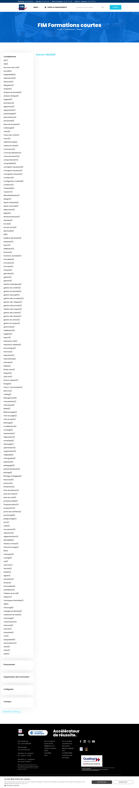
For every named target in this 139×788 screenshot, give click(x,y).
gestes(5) (8, 277)
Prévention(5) (9, 487)
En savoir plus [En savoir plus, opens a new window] (23, 783)
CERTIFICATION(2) (10, 142)
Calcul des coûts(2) (11, 135)
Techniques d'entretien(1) (13, 600)
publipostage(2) (10, 519)
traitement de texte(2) (12, 615)
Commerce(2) (9, 149)
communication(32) (12, 156)
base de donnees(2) (12, 124)
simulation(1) (9, 579)
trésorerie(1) (8, 625)
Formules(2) (8, 266)
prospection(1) (9, 508)
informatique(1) (10, 348)
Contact (115, 7)
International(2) (10, 359)
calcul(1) (7, 131)
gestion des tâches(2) (12, 316)
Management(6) (10, 398)
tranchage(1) (9, 618)
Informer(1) (8, 352)
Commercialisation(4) (12, 153)
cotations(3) (9, 185)
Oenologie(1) (9, 444)
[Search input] (88, 7)
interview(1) (8, 362)
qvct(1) (6, 522)
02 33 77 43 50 (26, 756)
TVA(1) (6, 636)
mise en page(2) (10, 416)
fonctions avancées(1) (12, 256)
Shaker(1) (7, 572)
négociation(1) (9, 437)
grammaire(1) (9, 327)
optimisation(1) (10, 448)
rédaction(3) (9, 533)
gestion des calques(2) (13, 302)
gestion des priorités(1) (13, 305)
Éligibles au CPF (49, 746)
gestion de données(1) (12, 291)
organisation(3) (10, 451)
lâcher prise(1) (9, 369)
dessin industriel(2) (11, 202)
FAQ (45, 755)
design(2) (7, 199)
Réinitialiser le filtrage (11, 712)
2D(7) (6, 60)
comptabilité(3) (10, 163)
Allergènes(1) (9, 85)
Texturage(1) (9, 607)
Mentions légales (68, 748)
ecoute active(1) (10, 227)
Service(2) (8, 568)
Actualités (47, 753)
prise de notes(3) (10, 494)
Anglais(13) (8, 99)
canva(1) (7, 138)
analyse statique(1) (11, 96)
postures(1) (8, 483)
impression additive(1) (12, 345)
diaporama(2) (9, 209)
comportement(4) (11, 160)
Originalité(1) (8, 455)
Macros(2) (8, 391)
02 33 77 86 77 (26, 762)
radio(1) (7, 526)
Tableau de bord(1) (11, 593)
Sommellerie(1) (9, 586)
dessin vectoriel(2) (11, 206)
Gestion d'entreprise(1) (13, 284)
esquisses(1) (8, 241)
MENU (37, 7)
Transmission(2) (10, 622)
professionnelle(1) (11, 501)
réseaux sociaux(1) (11, 543)
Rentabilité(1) (9, 540)
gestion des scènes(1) (12, 313)
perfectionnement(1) (12, 469)
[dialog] (69, 782)
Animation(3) (9, 103)
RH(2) (6, 551)
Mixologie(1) (8, 423)
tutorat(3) (8, 629)
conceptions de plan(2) (13, 174)
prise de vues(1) (10, 497)
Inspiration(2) (9, 355)
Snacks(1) (7, 583)
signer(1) (7, 575)
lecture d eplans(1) (11, 380)
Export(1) (7, 245)
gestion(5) (8, 281)
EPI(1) (6, 234)
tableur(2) (8, 597)
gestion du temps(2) (12, 323)
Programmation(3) (11, 504)
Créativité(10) (9, 188)
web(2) (6, 654)
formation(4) (9, 263)
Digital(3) (7, 213)
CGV (63, 751)
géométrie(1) (9, 273)
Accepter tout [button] (101, 782)
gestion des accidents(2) (14, 298)
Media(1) (7, 408)
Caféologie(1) (9, 128)
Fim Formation (67, 741)
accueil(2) (8, 71)
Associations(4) (10, 117)
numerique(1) (9, 440)
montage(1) (8, 430)
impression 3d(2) (10, 341)
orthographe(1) (10, 458)
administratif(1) (10, 78)
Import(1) (7, 337)
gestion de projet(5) (12, 295)
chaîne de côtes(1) (11, 146)
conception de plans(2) (13, 170)
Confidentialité (67, 753)
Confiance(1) (9, 178)
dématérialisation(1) (12, 195)
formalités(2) (9, 259)
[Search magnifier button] (102, 7)
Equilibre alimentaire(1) (12, 238)
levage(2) (7, 384)
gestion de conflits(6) (12, 288)
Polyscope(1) (9, 480)
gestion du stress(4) (12, 320)
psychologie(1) (9, 515)
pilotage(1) (8, 472)
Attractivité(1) (9, 121)
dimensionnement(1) (12, 217)
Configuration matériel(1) (13, 181)
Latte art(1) (8, 376)
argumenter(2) (10, 110)
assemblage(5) (10, 114)
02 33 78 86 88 (26, 744)
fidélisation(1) (9, 249)
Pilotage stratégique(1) (13, 476)
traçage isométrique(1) (13, 611)
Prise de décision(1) (11, 490)
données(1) (8, 220)
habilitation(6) (9, 330)
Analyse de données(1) (13, 92)
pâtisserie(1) (8, 462)
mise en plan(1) (10, 419)
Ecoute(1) (7, 224)
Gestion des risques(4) (13, 309)
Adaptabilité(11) (10, 74)
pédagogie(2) (9, 465)
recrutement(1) (9, 529)
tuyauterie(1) (9, 632)
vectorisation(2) (10, 643)
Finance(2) (8, 252)
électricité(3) (9, 231)
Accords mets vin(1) (11, 67)
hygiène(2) (8, 334)
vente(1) (7, 647)
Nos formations (49, 741)
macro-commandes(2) (13, 387)
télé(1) (6, 604)
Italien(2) (7, 366)
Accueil (59, 29)
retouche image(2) (11, 547)
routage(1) (8, 558)
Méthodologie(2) (10, 412)
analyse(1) (8, 89)
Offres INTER (48, 744)
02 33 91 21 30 (25, 750)
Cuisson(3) (8, 192)
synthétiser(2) (9, 590)
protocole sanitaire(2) (12, 511)
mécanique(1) (9, 405)
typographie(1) (9, 639)
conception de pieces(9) (13, 167)
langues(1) (8, 373)
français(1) (8, 270)
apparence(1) (9, 106)
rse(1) (6, 561)
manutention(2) (10, 401)
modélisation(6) (10, 426)
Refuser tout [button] (123, 782)
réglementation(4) (11, 536)
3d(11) (6, 64)
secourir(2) (8, 565)
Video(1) (7, 650)
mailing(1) (7, 394)
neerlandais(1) (9, 433)
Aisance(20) (8, 82)
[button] (46, 785)
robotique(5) (9, 554)
